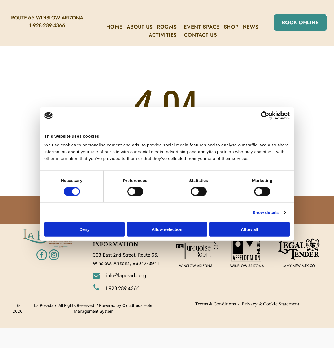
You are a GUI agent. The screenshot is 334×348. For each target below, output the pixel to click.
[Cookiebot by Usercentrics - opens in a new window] (265, 115)
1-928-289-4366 (47, 25)
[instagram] (54, 255)
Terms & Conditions (215, 304)
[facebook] (41, 255)
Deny (84, 229)
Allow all (249, 229)
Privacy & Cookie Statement (270, 304)
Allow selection (166, 229)
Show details (266, 212)
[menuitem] (114, 27)
